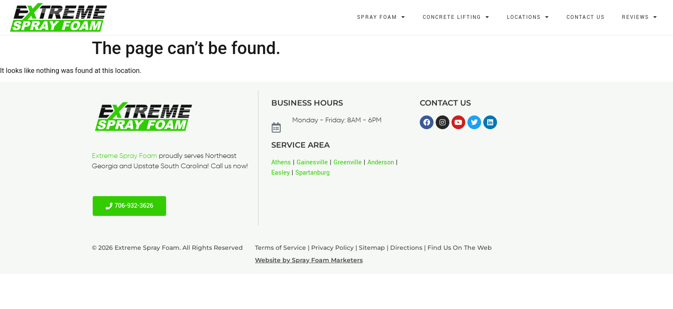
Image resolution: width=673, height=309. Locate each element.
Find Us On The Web (459, 247)
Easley (280, 172)
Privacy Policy (332, 247)
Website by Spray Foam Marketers (309, 260)
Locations (528, 17)
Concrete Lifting (456, 17)
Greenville (347, 162)
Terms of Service (280, 247)
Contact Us (586, 17)
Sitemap (372, 247)
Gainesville (312, 162)
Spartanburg (312, 172)
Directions (406, 247)
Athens (281, 162)
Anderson (380, 162)
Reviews (640, 17)
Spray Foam (381, 17)
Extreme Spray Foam (124, 156)
